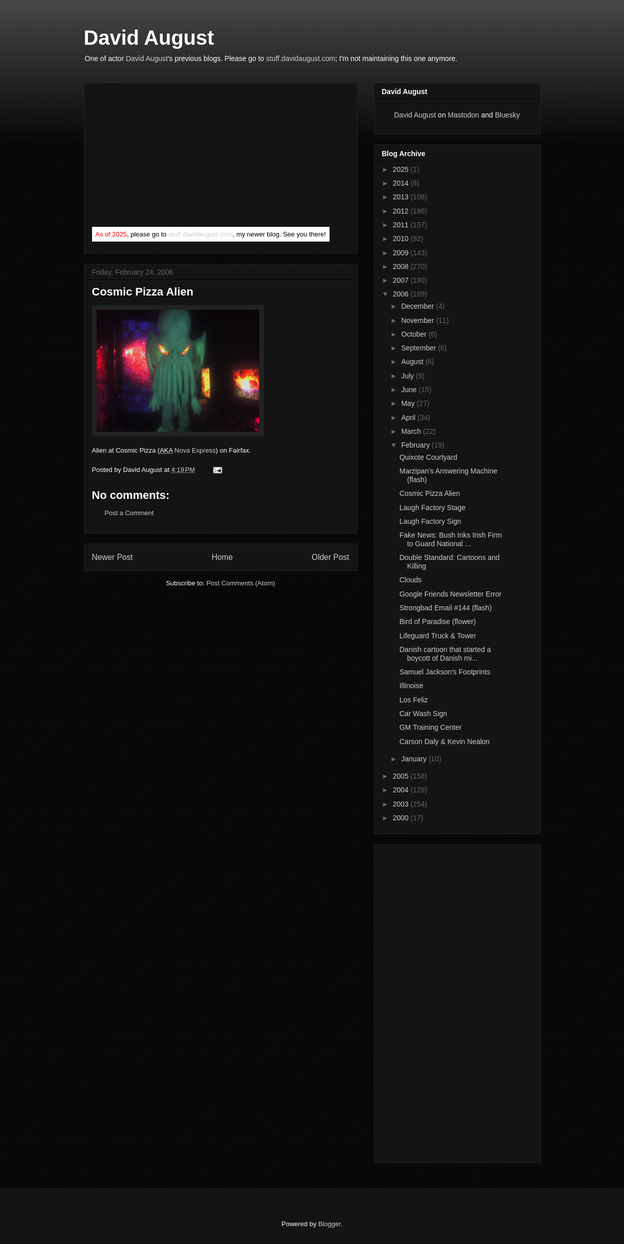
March (412, 431)
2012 (401, 211)
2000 (401, 818)
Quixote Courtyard (428, 457)
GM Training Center (430, 727)
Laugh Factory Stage (432, 507)
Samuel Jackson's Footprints (444, 672)
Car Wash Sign (423, 713)
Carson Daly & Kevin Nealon (444, 741)
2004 (401, 790)
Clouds (410, 580)
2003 (401, 804)
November (418, 320)
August (413, 362)
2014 (401, 183)
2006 (401, 294)
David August (149, 37)
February (416, 445)
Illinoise (411, 686)
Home (222, 557)
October (415, 334)
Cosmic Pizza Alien (429, 493)
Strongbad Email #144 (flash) (445, 608)
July (408, 376)
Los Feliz (413, 700)
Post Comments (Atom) (240, 583)
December (418, 306)
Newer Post (112, 557)
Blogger (329, 1224)
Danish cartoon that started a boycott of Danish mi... (445, 653)
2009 (401, 253)
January (415, 759)
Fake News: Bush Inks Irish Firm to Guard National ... (450, 539)
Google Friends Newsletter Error (450, 594)
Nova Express (195, 450)
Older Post (330, 557)
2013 (401, 197)
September (419, 348)
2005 (401, 776)
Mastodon (463, 115)
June (410, 390)
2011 (401, 225)
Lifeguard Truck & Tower (437, 636)
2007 (401, 280)
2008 (401, 266)
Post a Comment (129, 513)
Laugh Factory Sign (430, 521)
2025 (401, 169)
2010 (401, 238)
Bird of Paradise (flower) (437, 621)
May (409, 403)
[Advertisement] (168, 157)
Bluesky (507, 115)
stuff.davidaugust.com (300, 58)
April (409, 417)
